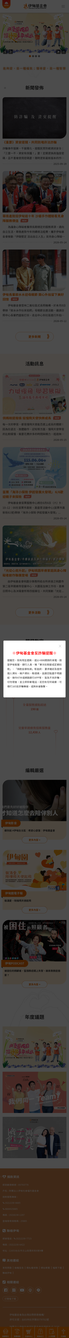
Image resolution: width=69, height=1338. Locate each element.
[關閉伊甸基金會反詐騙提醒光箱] (60, 646)
